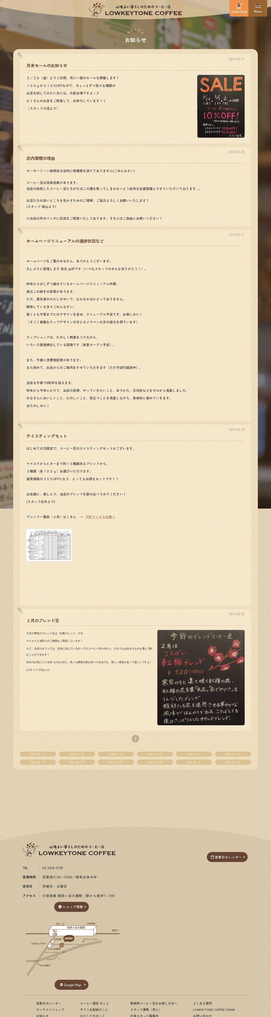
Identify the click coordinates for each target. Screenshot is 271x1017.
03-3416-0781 (52, 867)
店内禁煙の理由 (40, 158)
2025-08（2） (77, 762)
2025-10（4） (234, 754)
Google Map (70, 984)
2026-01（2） (116, 754)
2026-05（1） (38, 754)
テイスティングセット (46, 436)
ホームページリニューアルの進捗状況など (65, 241)
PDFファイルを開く (100, 516)
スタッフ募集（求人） (145, 1009)
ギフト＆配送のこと (94, 1009)
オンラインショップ (50, 1009)
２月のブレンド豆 (42, 620)
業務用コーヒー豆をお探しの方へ (153, 1003)
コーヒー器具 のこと (94, 1003)
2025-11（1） (194, 754)
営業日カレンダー (226, 857)
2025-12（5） (156, 754)
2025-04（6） (155, 762)
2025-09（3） (38, 762)
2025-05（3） (117, 762)
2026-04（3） (77, 754)
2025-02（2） (233, 762)
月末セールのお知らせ (46, 65)
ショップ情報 (70, 906)
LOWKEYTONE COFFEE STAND (214, 1009)
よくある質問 (202, 1003)
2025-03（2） (195, 762)
